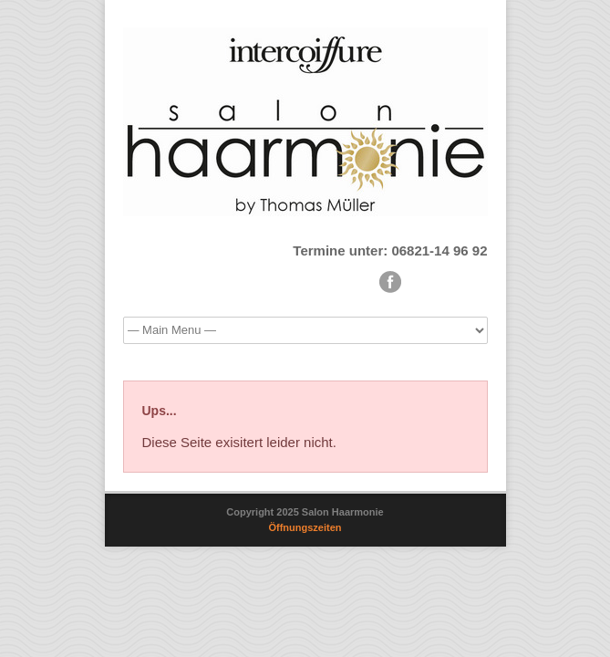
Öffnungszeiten (304, 527)
